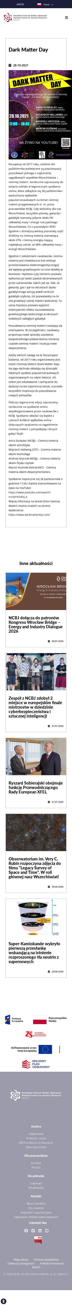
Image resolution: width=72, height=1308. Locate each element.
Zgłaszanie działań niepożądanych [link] (36, 1217)
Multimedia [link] (36, 1187)
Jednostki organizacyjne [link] (36, 1212)
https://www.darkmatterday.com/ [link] (29, 514)
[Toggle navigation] (68, 17)
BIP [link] (38, 1240)
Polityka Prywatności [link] (52, 1263)
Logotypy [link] (36, 1183)
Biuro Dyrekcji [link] (36, 1203)
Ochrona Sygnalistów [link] (46, 1259)
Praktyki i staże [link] (36, 1138)
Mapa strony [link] (21, 1259)
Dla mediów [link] (36, 1208)
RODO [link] (36, 1267)
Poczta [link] (36, 1167)
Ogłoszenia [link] (36, 1133)
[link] (3, 1301)
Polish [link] (43, 4)
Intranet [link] (36, 1163)
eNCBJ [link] (20, 4)
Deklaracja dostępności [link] (21, 1263)
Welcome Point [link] (36, 1147)
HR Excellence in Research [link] (36, 1142)
